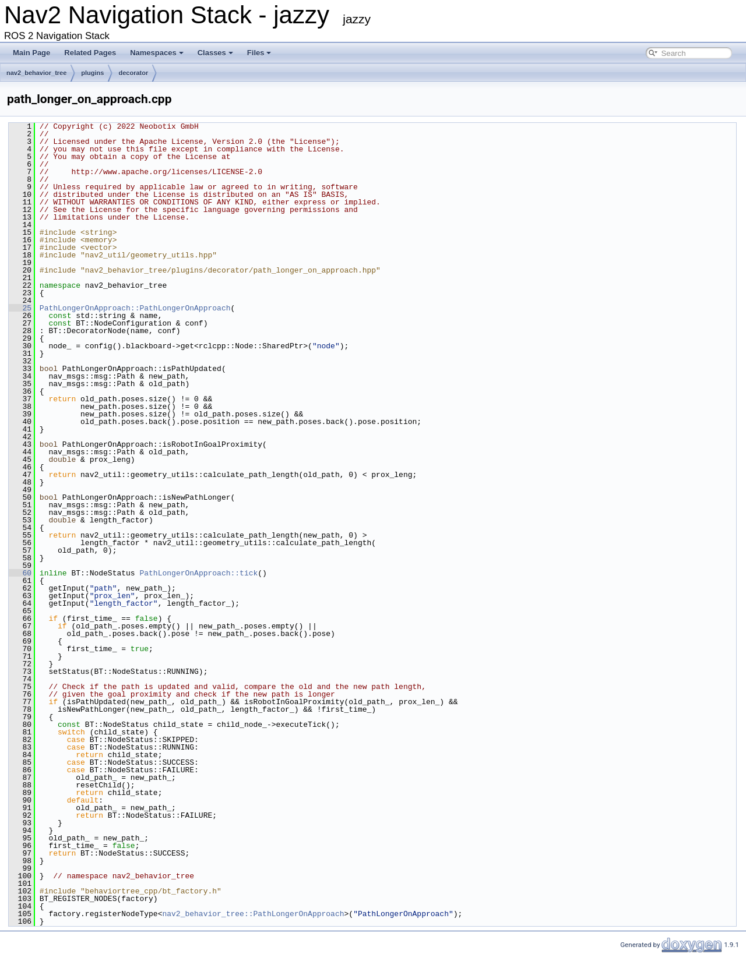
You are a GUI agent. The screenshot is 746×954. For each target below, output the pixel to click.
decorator (133, 72)
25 (20, 308)
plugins (92, 72)
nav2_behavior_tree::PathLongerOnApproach (253, 914)
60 (20, 573)
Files (259, 52)
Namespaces (157, 52)
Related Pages (90, 52)
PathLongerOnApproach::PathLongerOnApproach (135, 308)
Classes (215, 52)
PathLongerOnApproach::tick (198, 573)
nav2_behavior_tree (36, 72)
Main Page (31, 52)
